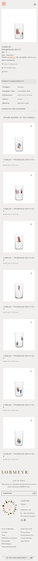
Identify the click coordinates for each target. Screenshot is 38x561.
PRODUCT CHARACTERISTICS (13, 81)
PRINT (6, 71)
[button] (19, 26)
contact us (11, 57)
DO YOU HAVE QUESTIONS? (16, 557)
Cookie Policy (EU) (27, 535)
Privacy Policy (25, 532)
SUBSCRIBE (19, 493)
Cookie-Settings (26, 538)
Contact (4, 532)
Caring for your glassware (13, 109)
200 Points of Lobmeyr (9, 538)
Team (3, 535)
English (23, 504)
